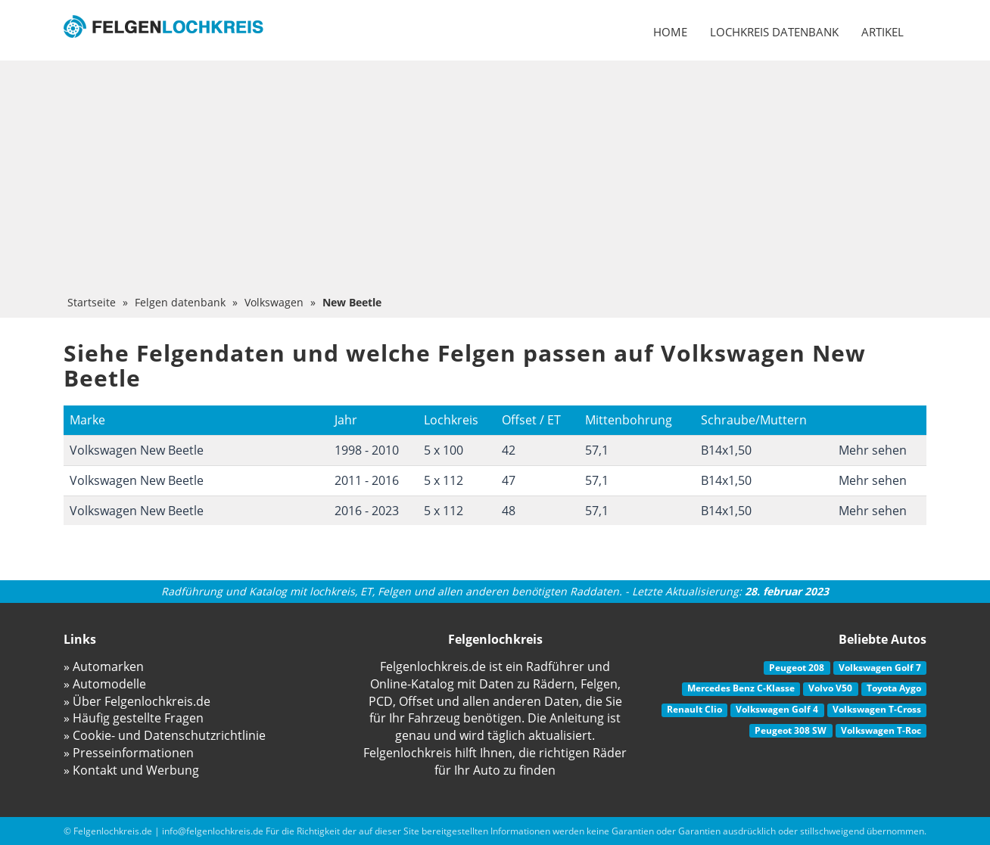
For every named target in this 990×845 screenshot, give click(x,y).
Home (670, 31)
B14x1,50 (726, 450)
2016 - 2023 (367, 510)
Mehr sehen (873, 450)
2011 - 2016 (367, 480)
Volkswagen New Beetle (137, 450)
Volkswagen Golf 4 (777, 709)
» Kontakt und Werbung (131, 770)
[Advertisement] (495, 181)
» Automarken (104, 666)
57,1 (597, 450)
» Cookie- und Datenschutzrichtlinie (165, 735)
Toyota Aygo (894, 688)
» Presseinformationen (129, 752)
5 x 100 (443, 450)
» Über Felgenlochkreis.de (137, 701)
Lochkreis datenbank (774, 31)
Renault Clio (694, 709)
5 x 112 (443, 480)
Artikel (882, 31)
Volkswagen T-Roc (881, 730)
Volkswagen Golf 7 (880, 667)
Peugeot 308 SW (791, 730)
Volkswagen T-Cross (877, 709)
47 (508, 480)
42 (508, 450)
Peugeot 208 (796, 667)
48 (508, 510)
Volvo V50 (830, 688)
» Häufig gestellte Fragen (134, 718)
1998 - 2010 (367, 450)
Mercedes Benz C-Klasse (741, 688)
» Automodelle (105, 684)
